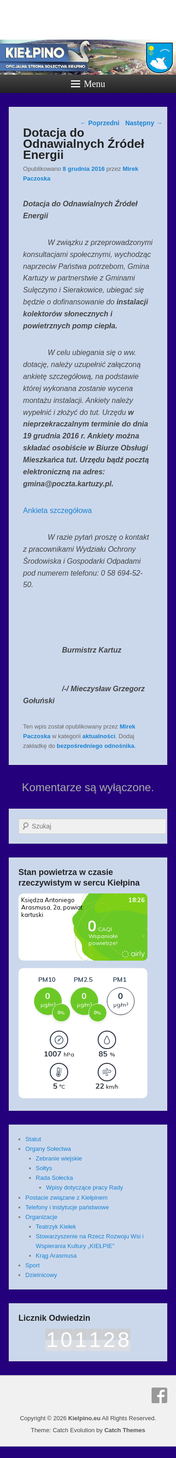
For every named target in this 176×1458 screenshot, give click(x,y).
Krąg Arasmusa (56, 1255)
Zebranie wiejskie (59, 1158)
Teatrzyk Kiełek (56, 1226)
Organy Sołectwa (48, 1148)
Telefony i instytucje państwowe (67, 1207)
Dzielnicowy (41, 1274)
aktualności (99, 736)
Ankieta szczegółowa (57, 510)
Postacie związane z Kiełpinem (66, 1197)
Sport (32, 1265)
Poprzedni (100, 123)
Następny (144, 123)
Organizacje (41, 1216)
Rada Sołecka (54, 1177)
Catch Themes (124, 1430)
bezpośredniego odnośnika (95, 745)
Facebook (159, 1395)
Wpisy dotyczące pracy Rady (84, 1187)
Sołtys (44, 1168)
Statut (33, 1139)
